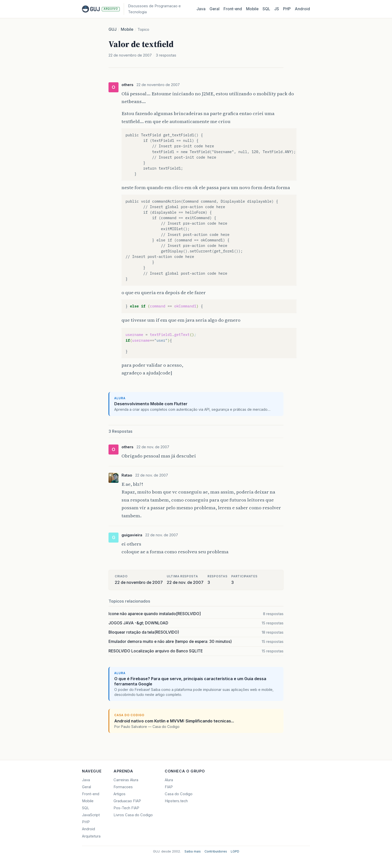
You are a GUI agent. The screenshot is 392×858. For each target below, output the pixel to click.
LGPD (235, 851)
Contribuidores (215, 851)
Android (302, 9)
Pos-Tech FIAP (126, 808)
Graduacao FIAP (127, 801)
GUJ (112, 29)
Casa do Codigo (178, 794)
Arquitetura (91, 836)
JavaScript (91, 815)
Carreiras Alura (126, 780)
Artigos (120, 794)
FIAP (169, 787)
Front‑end (233, 9)
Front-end (90, 794)
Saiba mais (192, 851)
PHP (287, 9)
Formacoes (123, 787)
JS (276, 9)
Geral (215, 9)
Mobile (252, 9)
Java (201, 9)
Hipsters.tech (176, 801)
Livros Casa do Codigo (133, 815)
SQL (266, 9)
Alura (169, 780)
